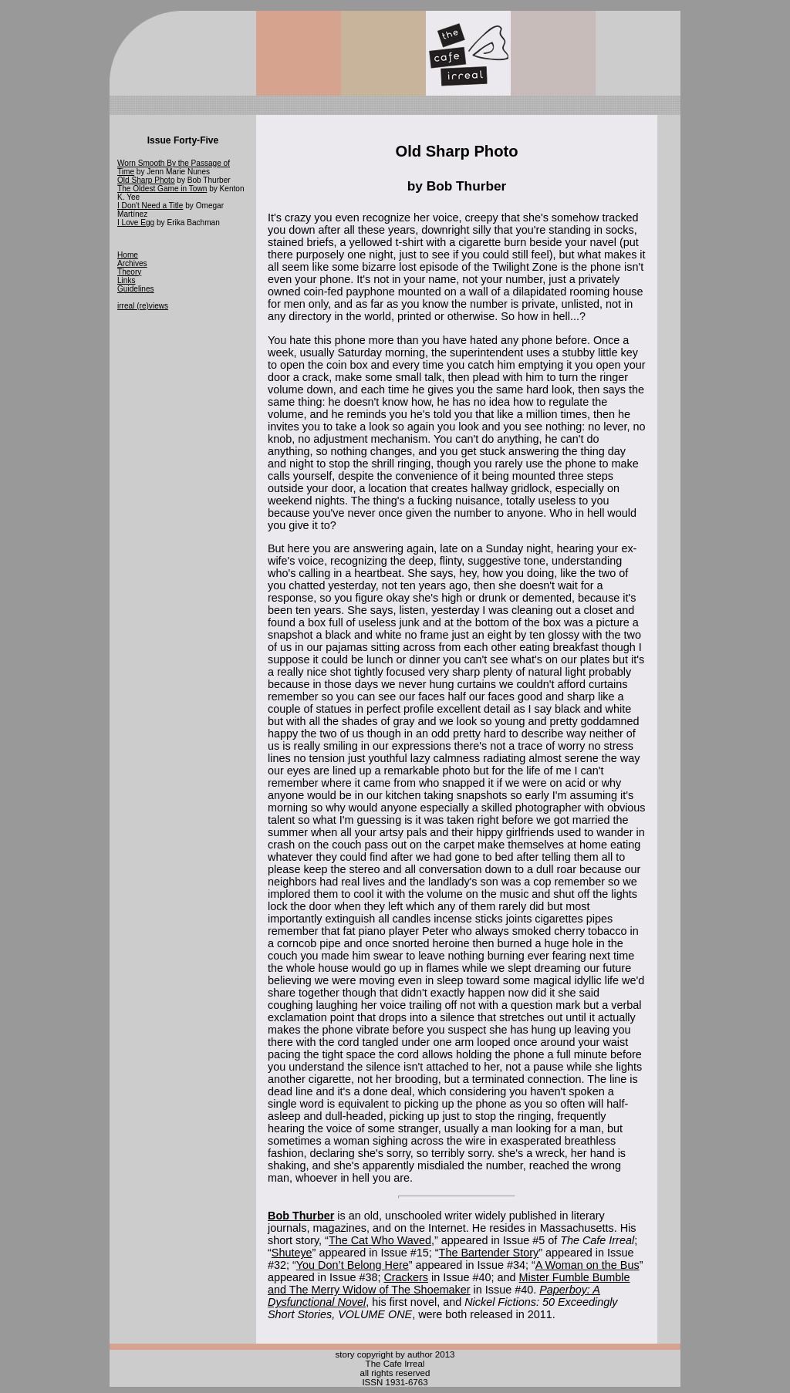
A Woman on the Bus (587, 1265)
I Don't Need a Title (150, 205)
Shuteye (292, 1252)
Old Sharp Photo (146, 180)
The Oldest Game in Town (162, 188)
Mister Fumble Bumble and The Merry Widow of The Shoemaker (449, 1283)
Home (127, 255)
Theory (129, 272)
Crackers (405, 1277)
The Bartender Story (489, 1252)
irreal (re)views (142, 306)
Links (126, 280)
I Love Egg (135, 222)
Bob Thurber (301, 1215)
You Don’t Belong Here (352, 1265)
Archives (132, 263)
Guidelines (135, 289)
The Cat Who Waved (380, 1240)
